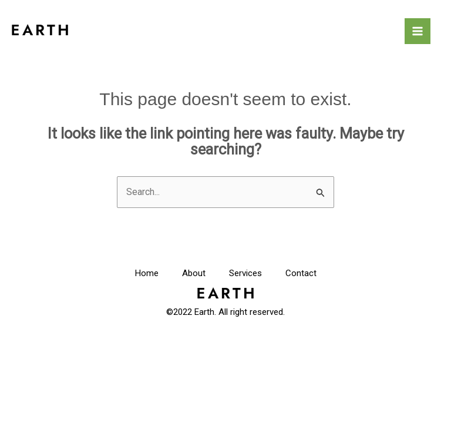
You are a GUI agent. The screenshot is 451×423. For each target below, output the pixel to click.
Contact (301, 273)
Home (147, 273)
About (194, 273)
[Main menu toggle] (417, 31)
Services (245, 273)
